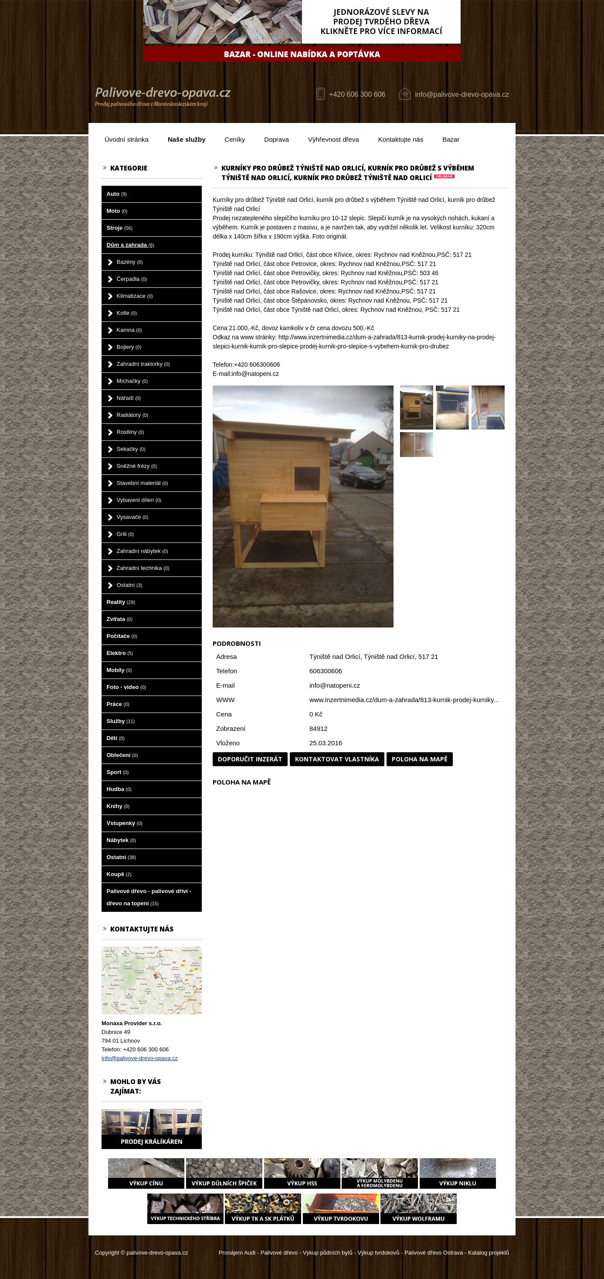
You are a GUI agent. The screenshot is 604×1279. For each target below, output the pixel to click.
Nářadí (129, 398)
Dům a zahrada (130, 245)
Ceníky (235, 139)
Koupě (119, 874)
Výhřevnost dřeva (333, 139)
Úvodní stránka (127, 139)
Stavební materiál (142, 483)
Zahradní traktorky (143, 364)
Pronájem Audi (237, 1252)
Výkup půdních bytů (328, 1252)
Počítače (122, 636)
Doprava (276, 139)
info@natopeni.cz (334, 685)
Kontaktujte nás (400, 139)
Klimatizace (135, 296)
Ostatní (130, 585)
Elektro (120, 653)
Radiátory (132, 415)
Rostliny (130, 432)
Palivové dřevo (279, 1252)
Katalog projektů (488, 1252)
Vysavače (133, 517)
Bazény (130, 262)
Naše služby (187, 139)
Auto (117, 194)
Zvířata (119, 619)
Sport (118, 772)
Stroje (120, 228)
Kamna (129, 330)
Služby (121, 721)
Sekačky (131, 449)
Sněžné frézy (137, 466)
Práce (118, 704)
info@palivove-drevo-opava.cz (462, 94)
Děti (116, 738)
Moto (117, 211)
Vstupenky (125, 823)
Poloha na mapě (420, 759)
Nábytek (121, 840)
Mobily (119, 670)
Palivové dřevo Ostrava (433, 1252)
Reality (121, 602)
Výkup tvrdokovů (378, 1252)
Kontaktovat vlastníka (337, 759)
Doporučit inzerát (250, 759)
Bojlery (129, 347)
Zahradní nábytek (142, 551)
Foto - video (126, 687)
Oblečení (122, 755)
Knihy (118, 806)
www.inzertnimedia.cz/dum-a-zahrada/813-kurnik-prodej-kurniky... (404, 699)
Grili (125, 534)
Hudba (119, 789)
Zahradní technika (143, 568)
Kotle (127, 313)
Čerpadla (132, 279)
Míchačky (132, 381)
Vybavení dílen (139, 500)
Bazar (450, 139)
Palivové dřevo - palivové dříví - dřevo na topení (149, 897)
